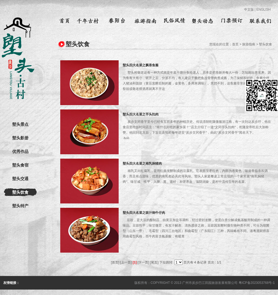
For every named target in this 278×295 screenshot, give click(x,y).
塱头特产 (20, 206)
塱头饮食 (20, 192)
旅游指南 (248, 44)
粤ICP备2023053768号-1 (257, 283)
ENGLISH (263, 9)
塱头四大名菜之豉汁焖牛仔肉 (144, 213)
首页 (235, 44)
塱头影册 (20, 138)
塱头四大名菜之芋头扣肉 (141, 114)
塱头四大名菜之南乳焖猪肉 (142, 163)
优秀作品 (20, 151)
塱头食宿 (20, 165)
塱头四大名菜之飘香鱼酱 (141, 65)
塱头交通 (20, 179)
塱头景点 (20, 124)
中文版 (249, 9)
